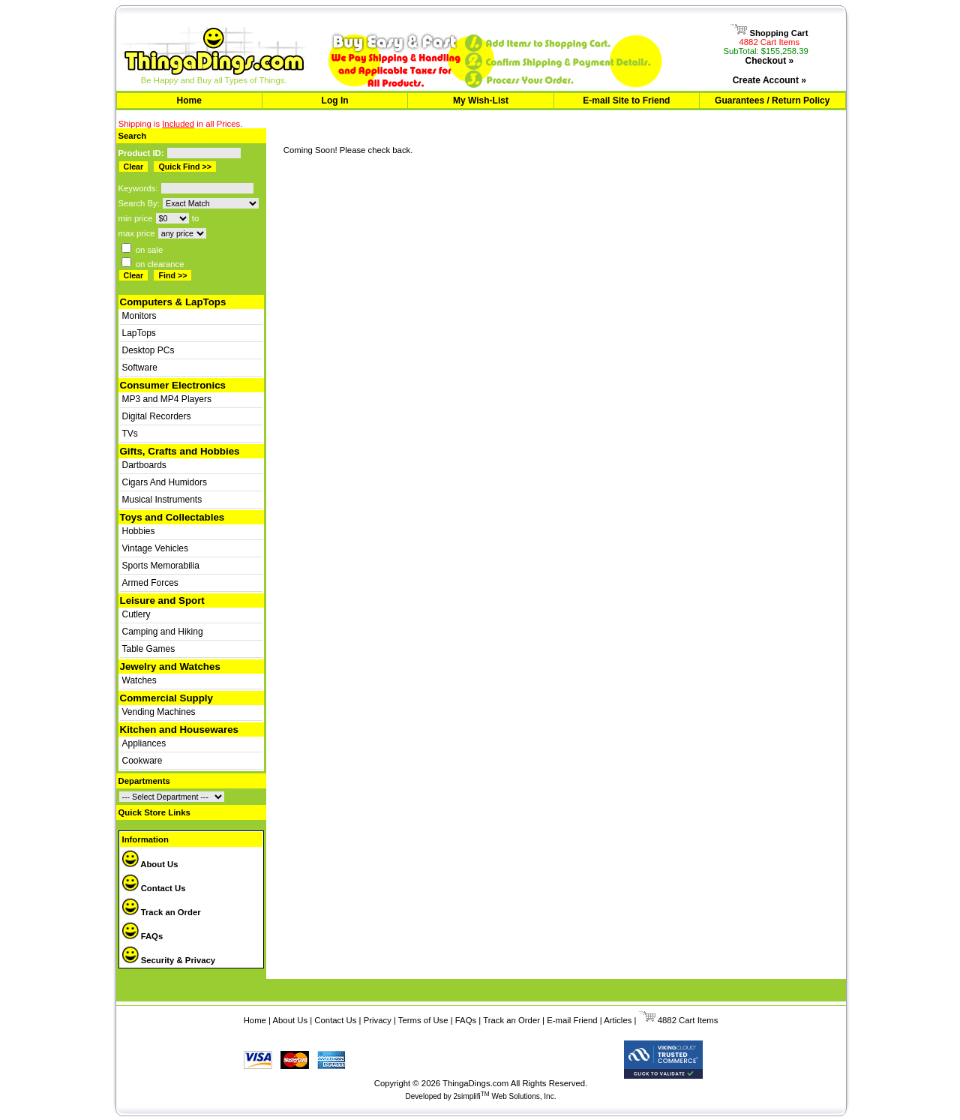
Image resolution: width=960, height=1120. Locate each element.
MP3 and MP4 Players (167, 399)
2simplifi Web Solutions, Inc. (505, 1096)
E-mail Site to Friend (626, 100)
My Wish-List (480, 100)
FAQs (143, 936)
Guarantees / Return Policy (772, 100)
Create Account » (769, 80)
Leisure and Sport (162, 600)
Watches (139, 680)
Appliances (144, 743)
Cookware (142, 760)
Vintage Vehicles (155, 548)
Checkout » (769, 61)
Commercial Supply (166, 698)
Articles (618, 1020)
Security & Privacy (169, 960)
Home (189, 100)
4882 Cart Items (770, 42)
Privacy (378, 1020)
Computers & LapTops (173, 302)
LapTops (139, 333)
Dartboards (144, 465)
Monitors (139, 316)
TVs (130, 433)
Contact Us (154, 888)
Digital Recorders (156, 416)
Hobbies (138, 531)
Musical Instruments (162, 499)
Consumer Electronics (173, 385)
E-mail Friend (572, 1020)
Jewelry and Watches (170, 666)
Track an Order (161, 912)
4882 (657, 1020)
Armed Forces (150, 583)
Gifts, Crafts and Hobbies (180, 451)
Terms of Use (423, 1020)
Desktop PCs (148, 350)
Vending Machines (159, 712)
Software (140, 367)
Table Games (149, 649)
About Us (150, 864)
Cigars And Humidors (164, 482)
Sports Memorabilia (161, 565)
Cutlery (136, 614)
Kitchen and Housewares (179, 729)
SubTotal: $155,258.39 (765, 51)
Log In (335, 100)
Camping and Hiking (162, 631)
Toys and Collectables (172, 517)
